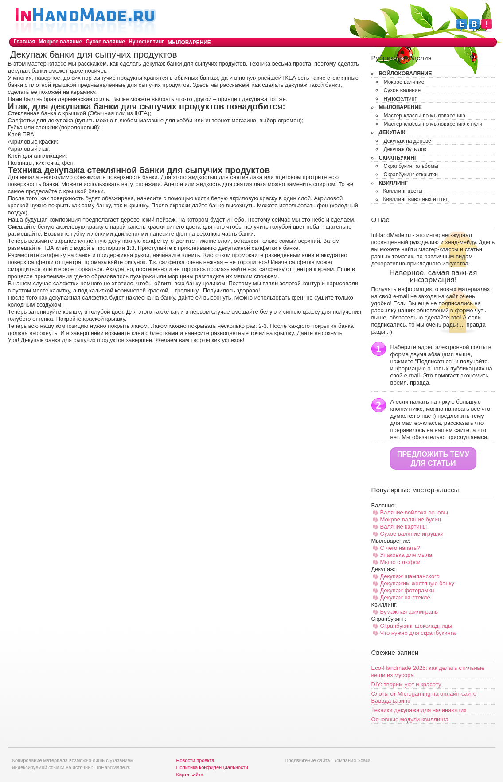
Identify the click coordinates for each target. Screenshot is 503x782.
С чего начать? (400, 548)
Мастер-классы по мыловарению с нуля (433, 124)
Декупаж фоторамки (407, 590)
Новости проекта (195, 760)
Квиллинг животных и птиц (416, 199)
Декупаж (392, 132)
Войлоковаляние (405, 73)
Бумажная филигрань (409, 611)
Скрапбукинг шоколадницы (416, 625)
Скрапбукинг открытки (411, 174)
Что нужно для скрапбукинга (418, 633)
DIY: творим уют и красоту (406, 684)
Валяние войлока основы (414, 512)
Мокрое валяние (60, 42)
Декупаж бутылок (405, 149)
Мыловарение (189, 42)
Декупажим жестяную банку (417, 583)
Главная (24, 42)
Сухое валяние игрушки (412, 533)
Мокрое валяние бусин (410, 519)
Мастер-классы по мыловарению (424, 116)
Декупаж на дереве (407, 141)
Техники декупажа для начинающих (419, 710)
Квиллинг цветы (403, 191)
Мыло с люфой (400, 562)
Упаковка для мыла (406, 555)
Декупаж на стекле (405, 597)
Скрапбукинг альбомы (411, 166)
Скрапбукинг (398, 158)
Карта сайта (189, 774)
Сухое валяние (105, 42)
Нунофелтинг (146, 42)
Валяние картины (403, 526)
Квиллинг (393, 183)
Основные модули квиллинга (410, 719)
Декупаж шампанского (410, 576)
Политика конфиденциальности (212, 767)
